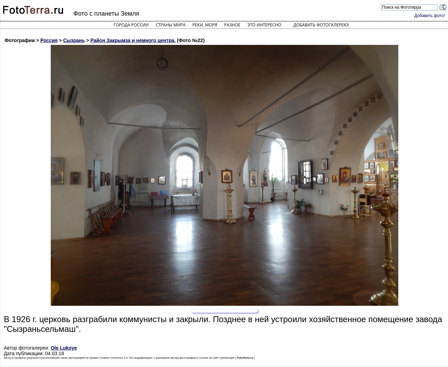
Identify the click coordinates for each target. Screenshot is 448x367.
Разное (232, 25)
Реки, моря (205, 25)
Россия (49, 40)
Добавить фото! (429, 15)
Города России (131, 25)
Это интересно (264, 25)
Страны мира (171, 25)
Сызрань (74, 40)
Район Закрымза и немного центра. (133, 40)
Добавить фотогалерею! (321, 25)
